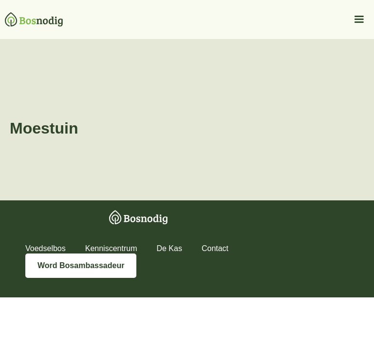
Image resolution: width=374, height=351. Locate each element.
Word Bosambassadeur (80, 265)
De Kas (169, 248)
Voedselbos (45, 248)
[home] (31, 19)
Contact (215, 248)
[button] (358, 19)
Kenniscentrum (111, 248)
